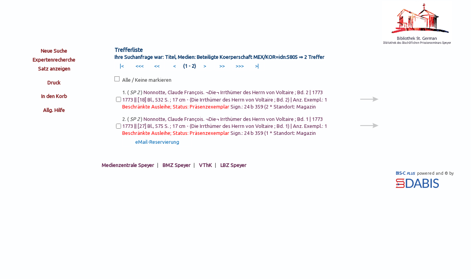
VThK (205, 165)
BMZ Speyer (176, 165)
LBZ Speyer (233, 165)
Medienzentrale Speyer (128, 165)
